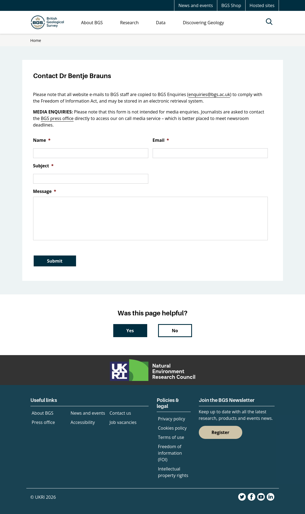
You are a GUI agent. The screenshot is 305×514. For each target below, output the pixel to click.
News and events (195, 5)
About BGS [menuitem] (92, 23)
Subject (43, 166)
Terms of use (171, 437)
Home (35, 40)
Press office (43, 422)
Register (220, 432)
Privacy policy (171, 419)
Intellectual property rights (173, 472)
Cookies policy (172, 428)
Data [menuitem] (160, 23)
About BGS (43, 413)
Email (161, 140)
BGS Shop (231, 5)
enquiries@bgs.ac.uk (209, 94)
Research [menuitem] (129, 23)
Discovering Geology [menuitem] (203, 23)
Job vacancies (122, 422)
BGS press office (57, 118)
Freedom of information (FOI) (170, 453)
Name (42, 140)
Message (44, 191)
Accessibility (83, 422)
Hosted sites (262, 5)
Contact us (120, 413)
